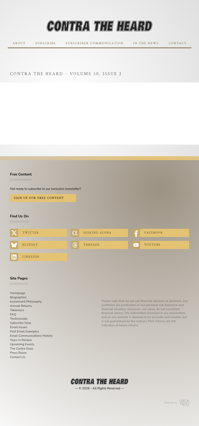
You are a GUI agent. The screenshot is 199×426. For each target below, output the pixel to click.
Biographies (18, 297)
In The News (146, 43)
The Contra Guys (21, 348)
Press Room (18, 353)
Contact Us (17, 357)
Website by (176, 403)
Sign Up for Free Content (39, 198)
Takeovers (17, 310)
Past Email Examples (24, 331)
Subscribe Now (20, 323)
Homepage (17, 293)
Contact (178, 43)
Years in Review (21, 340)
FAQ (13, 314)
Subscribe (45, 43)
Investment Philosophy (26, 301)
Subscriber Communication (95, 43)
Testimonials (18, 319)
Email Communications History (31, 336)
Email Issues (18, 327)
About (19, 43)
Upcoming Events (22, 344)
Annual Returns (21, 306)
